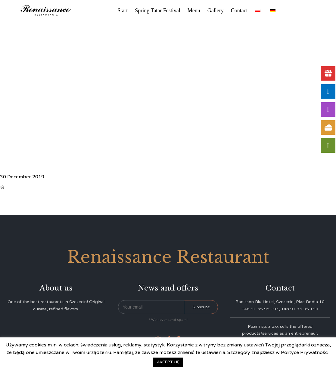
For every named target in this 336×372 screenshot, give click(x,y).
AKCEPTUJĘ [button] (168, 362)
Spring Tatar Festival (157, 11)
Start (122, 11)
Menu (194, 11)
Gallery (215, 11)
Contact (239, 11)
